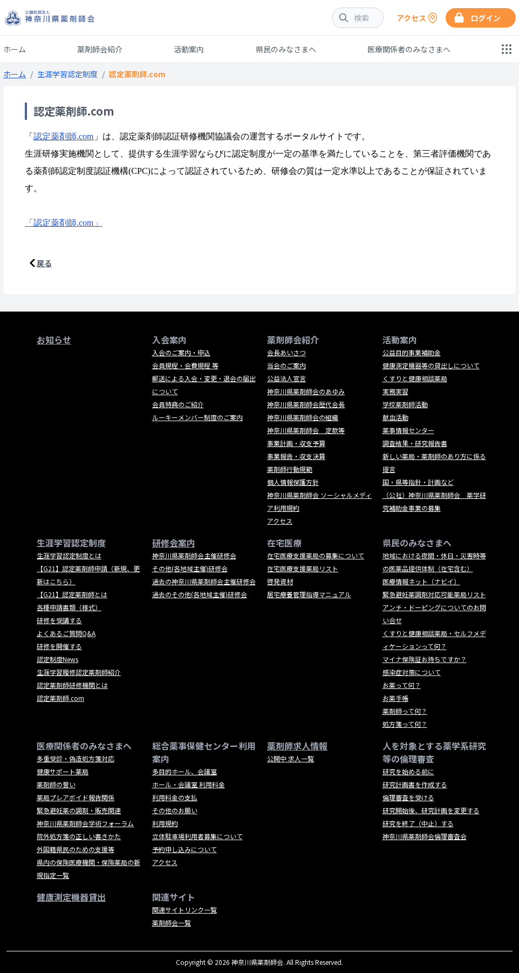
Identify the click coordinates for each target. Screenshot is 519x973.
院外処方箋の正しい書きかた (79, 836)
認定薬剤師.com (63, 136)
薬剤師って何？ (405, 710)
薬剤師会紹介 (99, 49)
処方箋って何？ (405, 723)
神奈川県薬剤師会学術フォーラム (85, 823)
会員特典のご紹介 (178, 404)
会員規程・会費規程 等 (185, 365)
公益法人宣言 (286, 378)
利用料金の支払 (174, 797)
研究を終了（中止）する (418, 823)
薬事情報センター (408, 430)
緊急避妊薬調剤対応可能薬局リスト (434, 594)
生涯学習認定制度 (67, 74)
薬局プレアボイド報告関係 (75, 797)
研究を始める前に (408, 771)
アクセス (279, 520)
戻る (44, 263)
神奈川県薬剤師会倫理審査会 (425, 836)
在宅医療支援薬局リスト (302, 568)
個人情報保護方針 (293, 481)
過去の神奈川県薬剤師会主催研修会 (204, 581)
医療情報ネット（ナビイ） (421, 581)
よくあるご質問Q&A (66, 633)
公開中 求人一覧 (290, 758)
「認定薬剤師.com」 (64, 222)
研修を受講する (59, 620)
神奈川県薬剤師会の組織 (302, 417)
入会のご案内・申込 (181, 352)
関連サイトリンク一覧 (184, 909)
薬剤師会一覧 (171, 922)
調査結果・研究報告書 (415, 443)
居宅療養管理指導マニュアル (309, 594)
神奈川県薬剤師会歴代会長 (306, 404)
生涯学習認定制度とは (69, 555)
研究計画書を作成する (415, 784)
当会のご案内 (286, 365)
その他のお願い (174, 810)
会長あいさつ (286, 352)
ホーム (14, 49)
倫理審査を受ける (408, 797)
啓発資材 (280, 581)
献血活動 (395, 417)
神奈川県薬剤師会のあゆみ (306, 391)
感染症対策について (412, 672)
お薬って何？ (402, 685)
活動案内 (189, 49)
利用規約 (165, 823)
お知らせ (54, 339)
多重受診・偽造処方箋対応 (75, 758)
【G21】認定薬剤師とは (72, 594)
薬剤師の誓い (56, 784)
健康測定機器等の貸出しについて (431, 365)
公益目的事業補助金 (412, 352)
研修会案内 (173, 542)
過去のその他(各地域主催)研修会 (199, 594)
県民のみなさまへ (286, 49)
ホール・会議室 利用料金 (188, 784)
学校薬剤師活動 (405, 404)
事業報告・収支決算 (296, 456)
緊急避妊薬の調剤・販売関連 (79, 810)
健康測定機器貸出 (71, 896)
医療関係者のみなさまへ (408, 49)
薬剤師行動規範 (289, 469)
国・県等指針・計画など (418, 481)
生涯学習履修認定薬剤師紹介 (79, 672)
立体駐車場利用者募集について (197, 836)
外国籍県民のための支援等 (75, 849)
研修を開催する (59, 646)
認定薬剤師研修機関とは (72, 685)
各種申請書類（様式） (69, 607)
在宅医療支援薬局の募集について (315, 555)
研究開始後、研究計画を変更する (431, 810)
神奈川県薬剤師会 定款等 (306, 430)
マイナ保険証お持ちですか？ (425, 659)
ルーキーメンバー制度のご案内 (197, 417)
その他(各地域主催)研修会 (190, 568)
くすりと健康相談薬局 (415, 378)
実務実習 (395, 391)
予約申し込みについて (184, 849)
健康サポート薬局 (62, 771)
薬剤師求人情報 (297, 745)
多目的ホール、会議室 (184, 771)
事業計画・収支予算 (296, 443)
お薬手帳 (395, 697)
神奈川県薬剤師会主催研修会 (194, 555)
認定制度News (57, 659)
